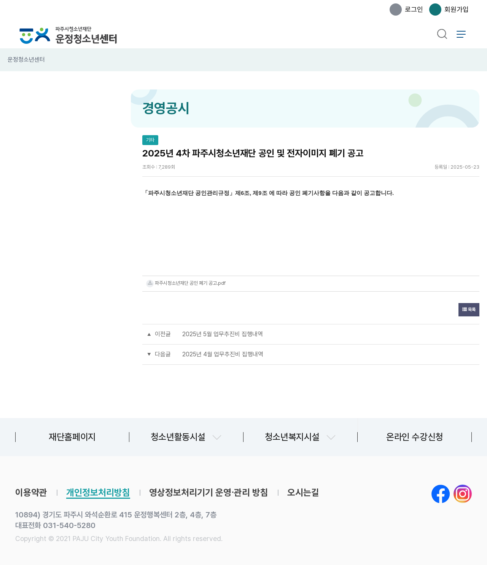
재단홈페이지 (72, 436)
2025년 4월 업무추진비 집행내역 (222, 354)
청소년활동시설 (178, 436)
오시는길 (303, 492)
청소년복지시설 (292, 436)
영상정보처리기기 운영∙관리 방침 (208, 492)
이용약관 (31, 492)
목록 (469, 309)
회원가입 (456, 9)
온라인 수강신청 (414, 436)
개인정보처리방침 (98, 492)
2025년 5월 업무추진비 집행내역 (222, 334)
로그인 (414, 9)
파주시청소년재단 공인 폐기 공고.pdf (190, 283)
